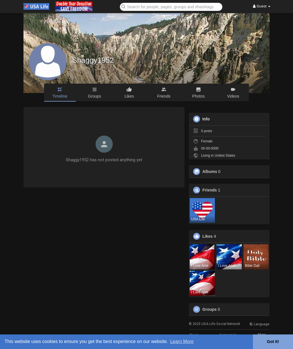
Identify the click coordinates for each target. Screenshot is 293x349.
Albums (209, 171)
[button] (171, 6)
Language (259, 324)
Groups (209, 309)
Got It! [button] (273, 341)
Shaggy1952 (93, 60)
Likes (207, 236)
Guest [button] (261, 6)
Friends (209, 190)
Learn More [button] (182, 341)
